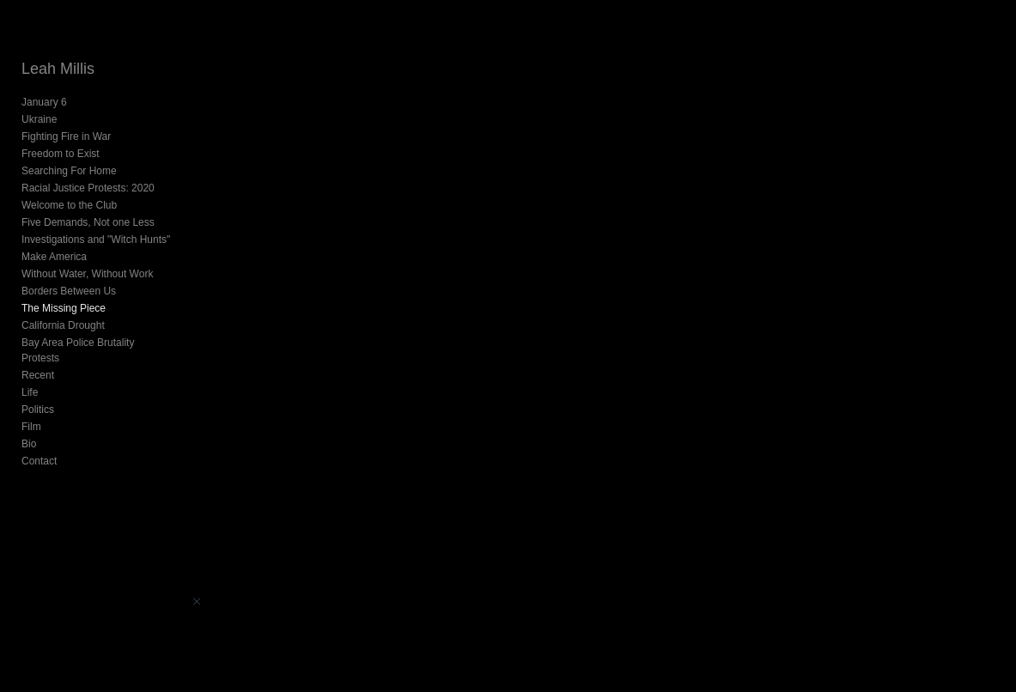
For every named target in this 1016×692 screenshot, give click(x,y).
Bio (28, 428)
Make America (54, 257)
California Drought (63, 325)
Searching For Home (69, 171)
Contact (39, 446)
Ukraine (39, 119)
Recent (37, 360)
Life (29, 377)
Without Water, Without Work (87, 274)
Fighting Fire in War (66, 137)
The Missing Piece (63, 308)
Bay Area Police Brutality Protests (98, 343)
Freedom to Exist (60, 154)
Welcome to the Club (69, 205)
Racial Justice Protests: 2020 (88, 188)
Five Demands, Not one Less (88, 222)
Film (31, 411)
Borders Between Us (68, 291)
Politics (37, 394)
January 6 (44, 102)
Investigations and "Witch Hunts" (95, 240)
